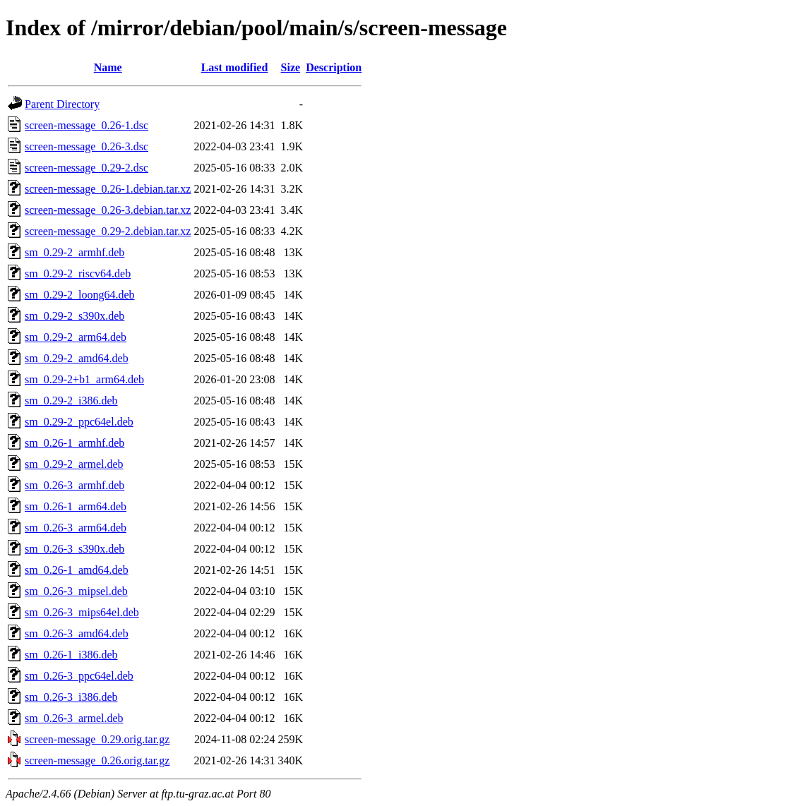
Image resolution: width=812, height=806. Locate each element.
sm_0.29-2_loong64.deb (80, 295)
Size (291, 67)
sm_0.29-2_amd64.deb (77, 358)
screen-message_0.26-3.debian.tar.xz (108, 210)
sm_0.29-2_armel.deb (74, 464)
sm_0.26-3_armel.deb (74, 718)
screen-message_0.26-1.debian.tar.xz (108, 189)
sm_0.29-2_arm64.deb (75, 337)
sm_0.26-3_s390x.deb (74, 549)
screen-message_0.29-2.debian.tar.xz (108, 231)
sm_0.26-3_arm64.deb (75, 528)
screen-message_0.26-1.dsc (86, 125)
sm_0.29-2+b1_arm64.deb (84, 379)
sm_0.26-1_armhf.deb (74, 443)
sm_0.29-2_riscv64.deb (78, 273)
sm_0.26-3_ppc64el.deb (79, 676)
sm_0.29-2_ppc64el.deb (79, 422)
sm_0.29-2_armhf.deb (74, 252)
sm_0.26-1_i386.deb (71, 655)
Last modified (234, 67)
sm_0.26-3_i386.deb (71, 697)
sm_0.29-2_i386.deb (71, 401)
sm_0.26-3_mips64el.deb (82, 612)
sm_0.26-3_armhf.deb (74, 485)
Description (334, 67)
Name (108, 67)
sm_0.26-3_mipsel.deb (76, 591)
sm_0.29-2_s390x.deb (74, 316)
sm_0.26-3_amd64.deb (77, 633)
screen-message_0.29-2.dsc (86, 168)
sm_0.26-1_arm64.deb (75, 506)
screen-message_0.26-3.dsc (86, 146)
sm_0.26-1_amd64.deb (77, 570)
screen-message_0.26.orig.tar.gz (97, 760)
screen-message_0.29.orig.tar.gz (97, 739)
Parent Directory (62, 104)
